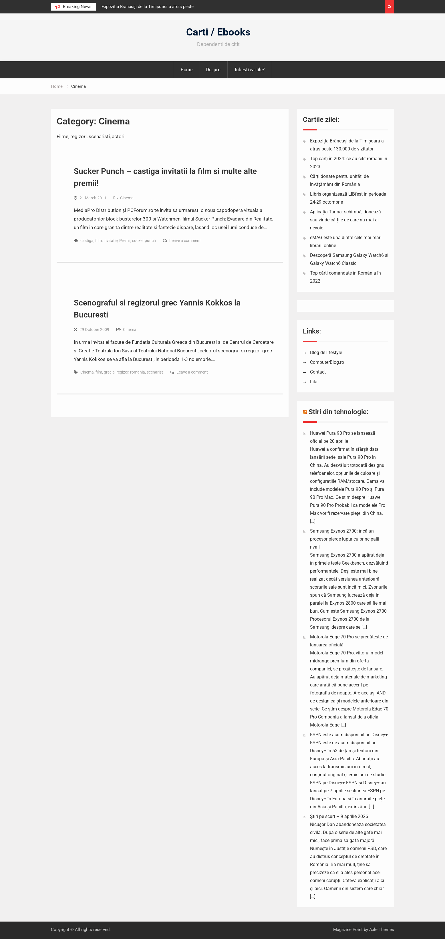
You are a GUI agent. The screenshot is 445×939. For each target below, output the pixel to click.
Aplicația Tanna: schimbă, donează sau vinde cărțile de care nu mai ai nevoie (345, 220)
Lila (313, 381)
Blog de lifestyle (326, 352)
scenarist (155, 372)
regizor (122, 372)
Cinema (127, 198)
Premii (124, 240)
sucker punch (144, 240)
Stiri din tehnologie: (339, 412)
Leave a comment (185, 240)
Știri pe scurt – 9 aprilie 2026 (339, 816)
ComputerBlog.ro (327, 362)
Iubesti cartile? (250, 69)
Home (186, 69)
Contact (318, 372)
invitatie (111, 240)
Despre (213, 69)
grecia (109, 372)
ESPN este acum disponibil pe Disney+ (349, 734)
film (98, 240)
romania (137, 372)
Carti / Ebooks (218, 32)
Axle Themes (381, 929)
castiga (87, 240)
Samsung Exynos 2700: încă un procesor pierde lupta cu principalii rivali (344, 539)
